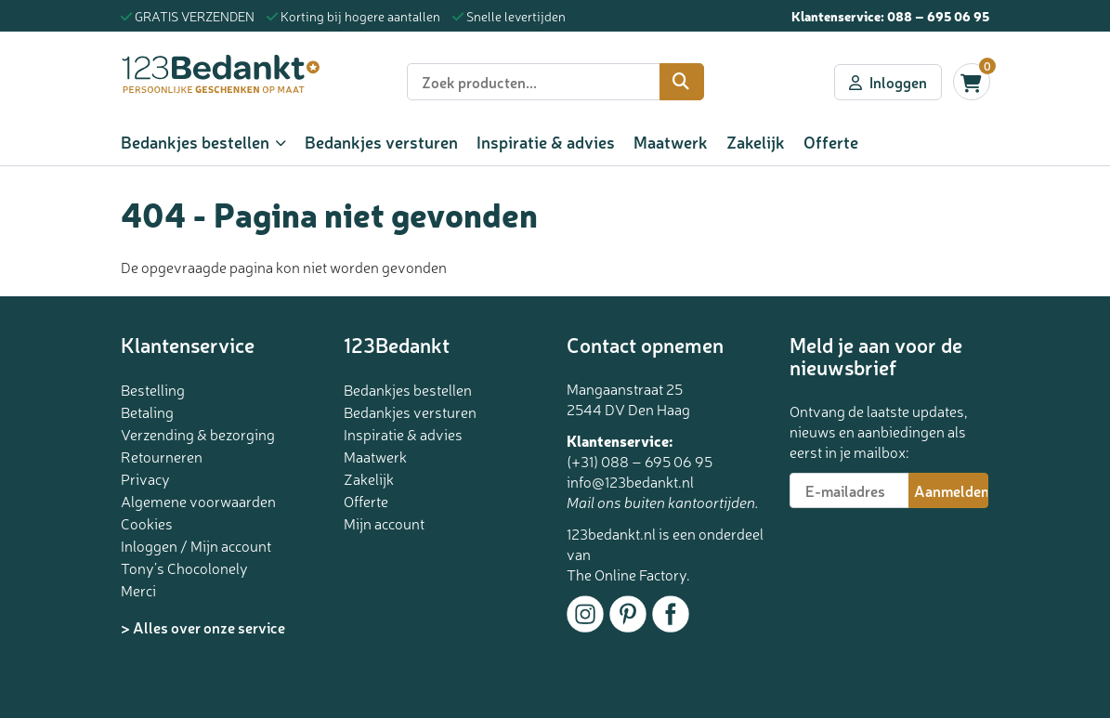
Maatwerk (670, 141)
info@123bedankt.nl (630, 481)
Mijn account (384, 523)
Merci (138, 590)
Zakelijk (755, 141)
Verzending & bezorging (198, 434)
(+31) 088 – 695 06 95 (639, 460)
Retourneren (161, 456)
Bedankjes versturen (381, 141)
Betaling (147, 411)
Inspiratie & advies (546, 141)
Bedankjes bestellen (195, 141)
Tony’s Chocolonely (184, 567)
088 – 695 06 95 (938, 15)
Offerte (830, 141)
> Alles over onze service (203, 627)
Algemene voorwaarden (198, 500)
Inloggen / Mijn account (196, 545)
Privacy (145, 478)
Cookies (147, 523)
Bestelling (153, 389)
